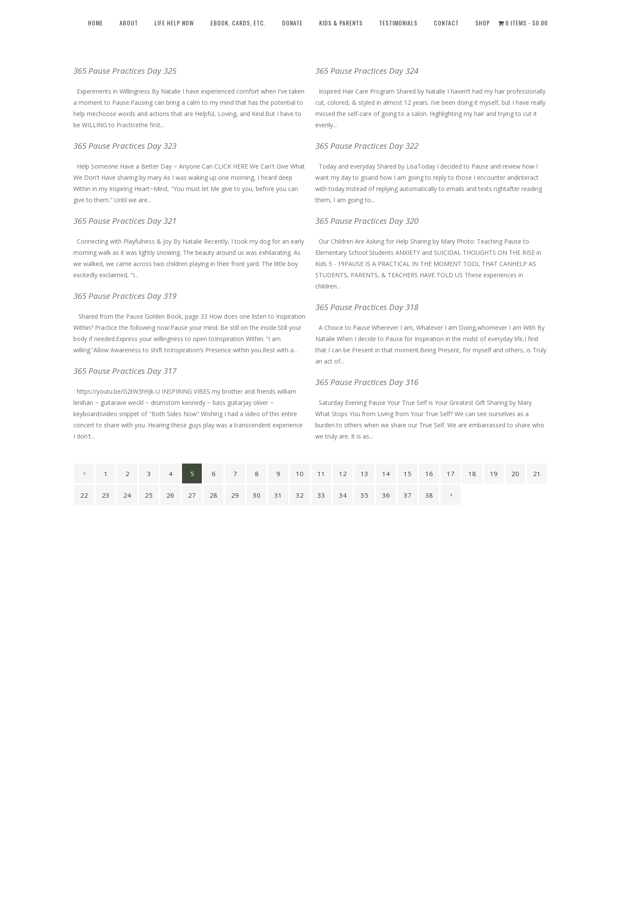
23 (106, 495)
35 (364, 495)
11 (321, 473)
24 (127, 495)
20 (515, 473)
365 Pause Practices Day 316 (366, 382)
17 (451, 473)
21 (537, 473)
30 (256, 495)
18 (472, 473)
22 (84, 495)
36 (386, 495)
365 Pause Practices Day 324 (366, 70)
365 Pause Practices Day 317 (124, 370)
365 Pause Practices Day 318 (366, 307)
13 (364, 473)
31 (278, 495)
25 (149, 495)
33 (321, 495)
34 (343, 495)
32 (300, 495)
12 (343, 473)
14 (386, 473)
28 (213, 495)
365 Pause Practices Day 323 (124, 145)
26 (170, 495)
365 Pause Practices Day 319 (124, 295)
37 (407, 495)
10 (300, 473)
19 (494, 473)
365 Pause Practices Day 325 (124, 70)
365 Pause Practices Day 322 (366, 145)
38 (429, 495)
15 (407, 473)
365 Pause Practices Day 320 (366, 220)
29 (235, 495)
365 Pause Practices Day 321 (124, 220)
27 (192, 495)
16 (429, 473)
